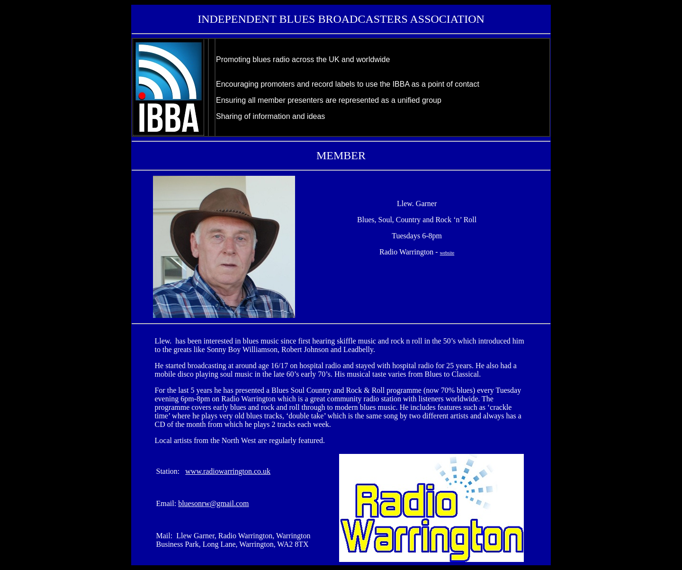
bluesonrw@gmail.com (213, 503)
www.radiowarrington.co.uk (227, 471)
